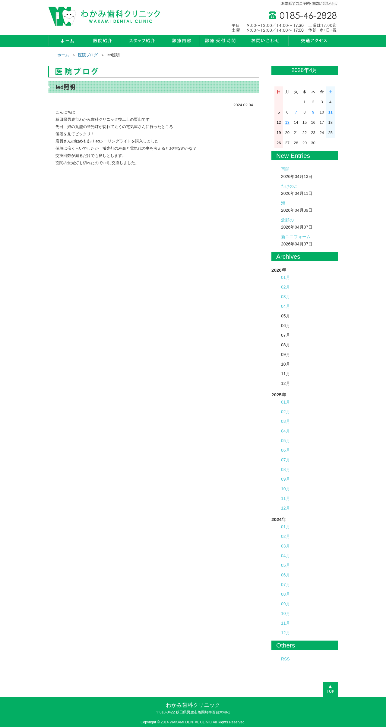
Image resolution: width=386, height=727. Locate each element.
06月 (285, 450)
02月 (285, 287)
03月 (285, 296)
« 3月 (277, 70)
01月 (285, 277)
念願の (287, 219)
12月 (285, 508)
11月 (285, 498)
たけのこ (289, 186)
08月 (285, 469)
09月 (285, 479)
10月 (285, 488)
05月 (285, 440)
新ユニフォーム (296, 236)
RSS (285, 659)
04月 (285, 306)
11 (330, 112)
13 (287, 122)
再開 (285, 169)
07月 (285, 459)
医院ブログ (88, 55)
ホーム (63, 55)
